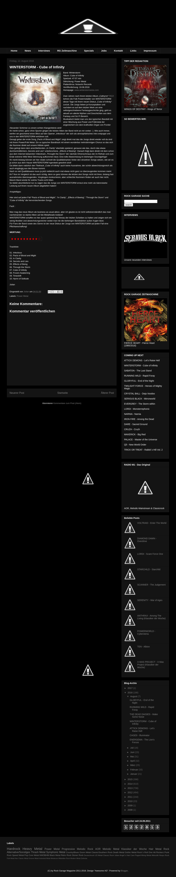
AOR (98, 849)
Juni (132, 752)
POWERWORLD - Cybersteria (146, 632)
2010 (130, 801)
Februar (134, 769)
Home (14, 50)
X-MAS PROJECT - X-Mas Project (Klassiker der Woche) (150, 665)
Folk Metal (10, 858)
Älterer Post (107, 393)
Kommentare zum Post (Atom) (67, 403)
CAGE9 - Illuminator (139, 735)
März (133, 765)
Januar (134, 774)
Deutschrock (89, 855)
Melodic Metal (111, 849)
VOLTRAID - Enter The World (151, 523)
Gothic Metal (131, 852)
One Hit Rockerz (156, 852)
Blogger (124, 871)
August (134, 696)
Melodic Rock (85, 849)
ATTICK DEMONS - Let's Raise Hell (142, 729)
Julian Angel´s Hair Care (124, 855)
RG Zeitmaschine (67, 50)
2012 (130, 792)
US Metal (98, 855)
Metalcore (54, 858)
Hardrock (13, 849)
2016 (130, 692)
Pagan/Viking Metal (143, 855)
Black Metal (55, 855)
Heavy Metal (32, 849)
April (132, 761)
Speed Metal (18, 855)
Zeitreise (84, 858)
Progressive (68, 849)
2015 (130, 779)
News (28, 50)
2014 (130, 784)
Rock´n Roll (142, 852)
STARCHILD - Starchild (148, 569)
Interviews (44, 50)
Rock (166, 849)
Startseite (62, 393)
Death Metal (118, 852)
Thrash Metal (38, 852)
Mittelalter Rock (64, 858)
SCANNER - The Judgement (151, 584)
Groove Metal (34, 858)
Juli (132, 747)
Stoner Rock (77, 855)
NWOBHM (44, 855)
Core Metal (34, 855)
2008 (130, 810)
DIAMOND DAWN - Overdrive (147, 539)
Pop (26, 855)
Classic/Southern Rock (102, 852)
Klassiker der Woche (134, 849)
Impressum (150, 50)
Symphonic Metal (55, 852)
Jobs (104, 50)
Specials (89, 50)
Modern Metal (75, 858)
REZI (111, 96)
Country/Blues (72, 852)
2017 (130, 688)
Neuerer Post (17, 393)
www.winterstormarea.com (86, 90)
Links (133, 50)
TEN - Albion (143, 646)
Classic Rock (108, 855)
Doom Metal (85, 852)
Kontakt (118, 50)
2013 (130, 788)
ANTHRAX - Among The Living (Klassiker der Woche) (151, 617)
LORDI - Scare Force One (150, 554)
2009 (130, 805)
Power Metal (22, 296)
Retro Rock (66, 855)
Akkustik (155, 855)
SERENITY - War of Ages (149, 600)
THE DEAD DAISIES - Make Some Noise (144, 715)
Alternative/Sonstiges (18, 852)
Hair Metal (155, 849)
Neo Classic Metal (21, 858)
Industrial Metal (44, 858)
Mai (132, 756)
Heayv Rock (164, 855)
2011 (130, 797)
